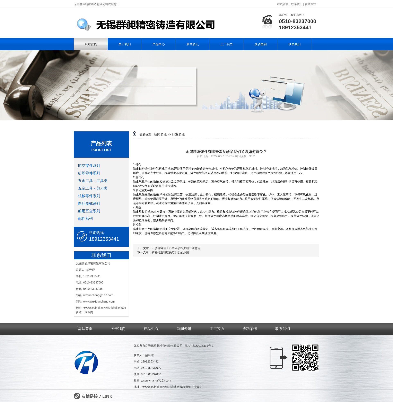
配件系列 (85, 219)
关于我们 (125, 44)
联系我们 (294, 44)
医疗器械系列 (89, 203)
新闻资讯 (192, 44)
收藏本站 (310, 4)
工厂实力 (226, 44)
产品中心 (158, 44)
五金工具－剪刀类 (92, 188)
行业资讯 (178, 134)
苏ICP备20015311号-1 (199, 345)
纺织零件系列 (89, 173)
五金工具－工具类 (92, 181)
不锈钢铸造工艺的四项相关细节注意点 (176, 248)
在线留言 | (283, 4)
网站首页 (91, 44)
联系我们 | (297, 4)
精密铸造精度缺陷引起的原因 (170, 252)
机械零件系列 (89, 196)
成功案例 (260, 44)
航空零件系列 (89, 166)
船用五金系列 (89, 211)
